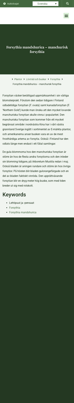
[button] (66, 15)
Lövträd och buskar (36, 79)
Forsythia (55, 79)
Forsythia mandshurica (22, 212)
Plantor (18, 79)
